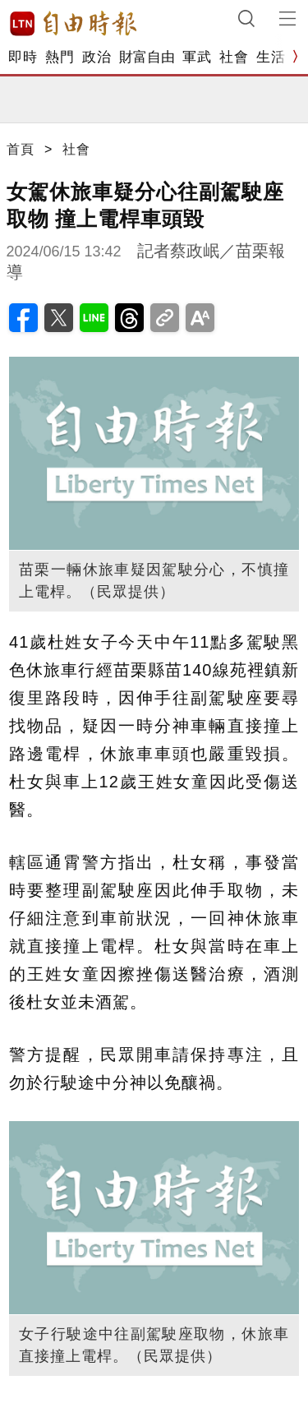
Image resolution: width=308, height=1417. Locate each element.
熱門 (59, 57)
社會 (233, 57)
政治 (96, 57)
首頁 (20, 149)
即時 (22, 57)
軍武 (196, 57)
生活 (270, 57)
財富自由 (146, 57)
